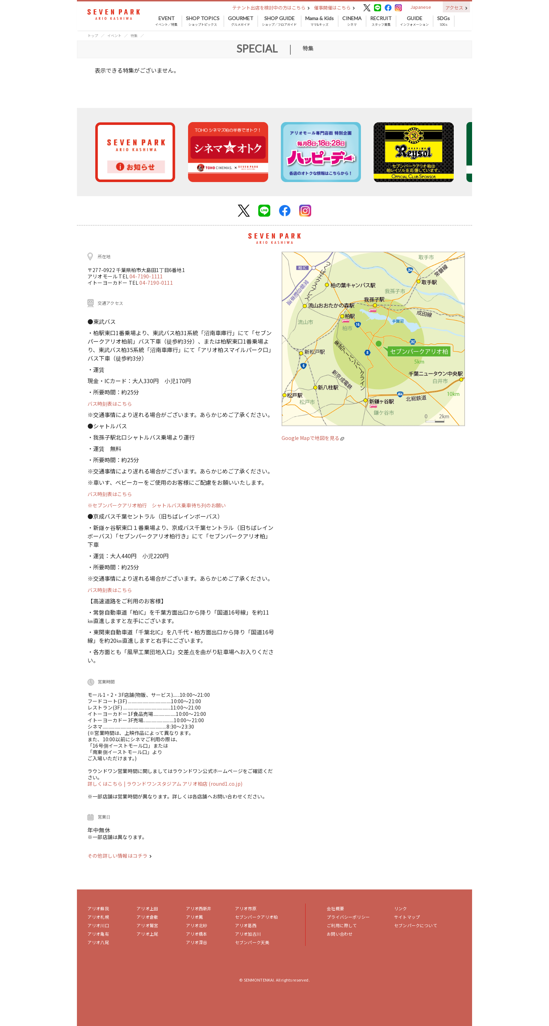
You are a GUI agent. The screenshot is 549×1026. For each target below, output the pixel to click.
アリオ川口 (98, 925)
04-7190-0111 (156, 282)
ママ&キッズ (319, 21)
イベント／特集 (166, 21)
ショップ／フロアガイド (279, 21)
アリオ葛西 (246, 925)
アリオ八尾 (98, 942)
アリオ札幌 (98, 917)
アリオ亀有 (98, 934)
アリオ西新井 (199, 908)
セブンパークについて (415, 925)
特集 (134, 35)
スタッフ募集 (381, 21)
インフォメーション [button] (414, 21)
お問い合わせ (339, 934)
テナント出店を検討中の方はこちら (271, 7)
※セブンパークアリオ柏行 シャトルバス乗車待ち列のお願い (157, 505)
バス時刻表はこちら (110, 403)
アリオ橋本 (196, 934)
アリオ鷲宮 (147, 925)
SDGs (443, 21)
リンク (400, 908)
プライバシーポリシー (348, 917)
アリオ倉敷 (147, 917)
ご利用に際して (342, 925)
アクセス (456, 7)
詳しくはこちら (106, 783)
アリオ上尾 (147, 934)
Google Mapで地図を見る (313, 437)
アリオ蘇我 (98, 908)
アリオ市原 (246, 908)
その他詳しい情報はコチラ (120, 855)
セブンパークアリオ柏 (256, 917)
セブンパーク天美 (252, 942)
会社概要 (335, 908)
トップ (93, 35)
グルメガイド (240, 21)
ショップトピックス (202, 21)
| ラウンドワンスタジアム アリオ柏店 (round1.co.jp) (183, 783)
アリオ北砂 (196, 925)
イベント (114, 35)
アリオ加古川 (248, 934)
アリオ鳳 (194, 917)
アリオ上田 (147, 908)
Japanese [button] (420, 7)
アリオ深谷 (196, 942)
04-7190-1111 (146, 276)
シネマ (352, 21)
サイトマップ (407, 917)
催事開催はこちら (334, 7)
